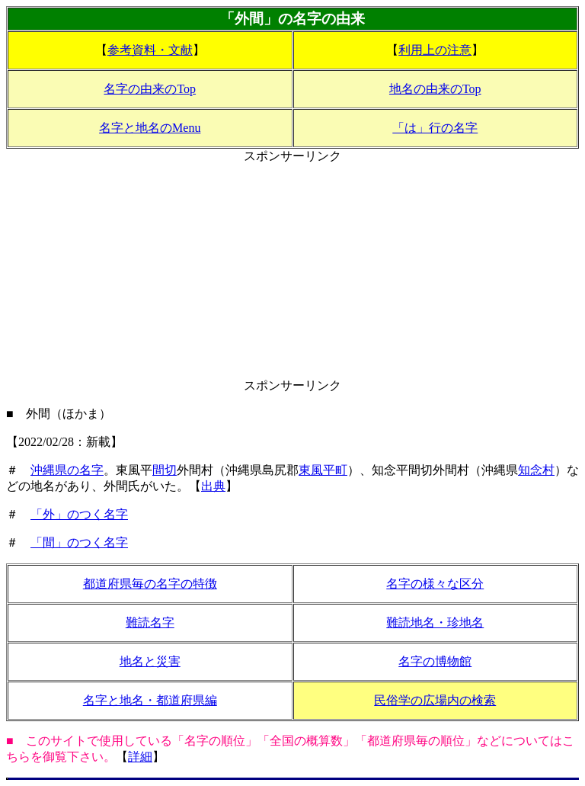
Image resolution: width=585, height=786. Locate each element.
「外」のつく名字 (79, 514)
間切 (164, 470)
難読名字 (150, 622)
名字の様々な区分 (435, 583)
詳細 (140, 756)
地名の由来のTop (435, 88)
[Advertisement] (292, 271)
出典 (213, 486)
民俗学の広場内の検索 (435, 700)
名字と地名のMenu (149, 127)
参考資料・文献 (150, 49)
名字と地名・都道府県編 (150, 700)
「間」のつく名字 (79, 542)
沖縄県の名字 (67, 470)
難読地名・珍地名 (435, 622)
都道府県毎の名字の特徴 (150, 583)
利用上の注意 (435, 49)
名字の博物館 (435, 661)
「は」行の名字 (435, 127)
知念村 (536, 470)
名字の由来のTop (150, 88)
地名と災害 (150, 661)
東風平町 (323, 470)
